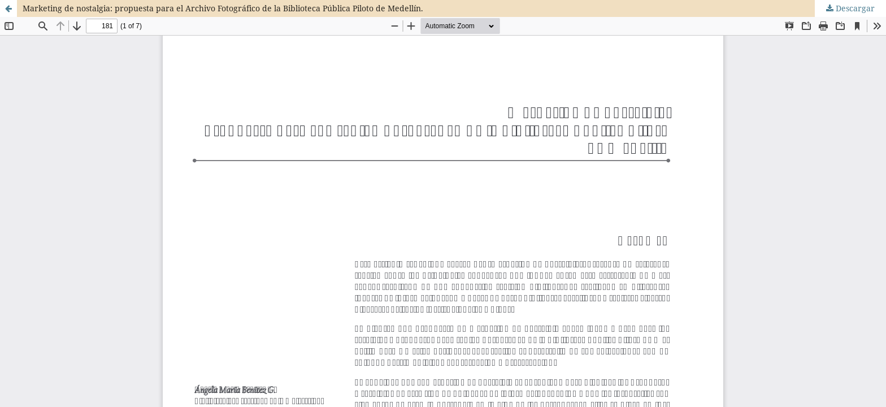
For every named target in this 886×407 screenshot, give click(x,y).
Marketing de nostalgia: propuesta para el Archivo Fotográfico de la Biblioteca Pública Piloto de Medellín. (223, 8)
